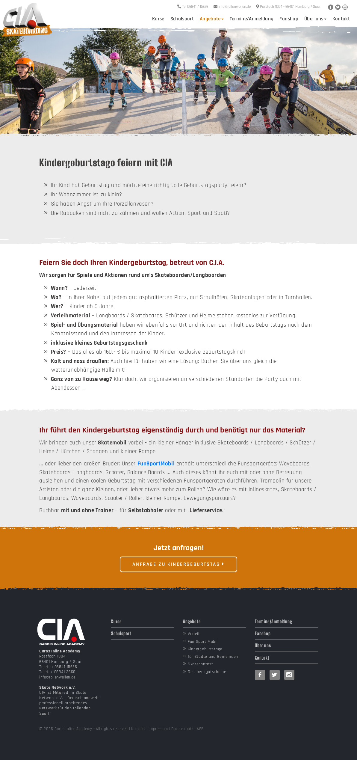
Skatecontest (200, 664)
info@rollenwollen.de (57, 677)
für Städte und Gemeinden (213, 656)
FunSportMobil (156, 464)
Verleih (194, 634)
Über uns (315, 19)
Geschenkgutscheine (207, 672)
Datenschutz (182, 728)
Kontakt (341, 19)
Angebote (212, 19)
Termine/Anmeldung (252, 19)
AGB (200, 728)
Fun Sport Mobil (203, 641)
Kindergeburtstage (205, 649)
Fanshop (288, 19)
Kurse (158, 19)
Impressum (158, 728)
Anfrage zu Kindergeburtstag (178, 564)
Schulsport (182, 19)
